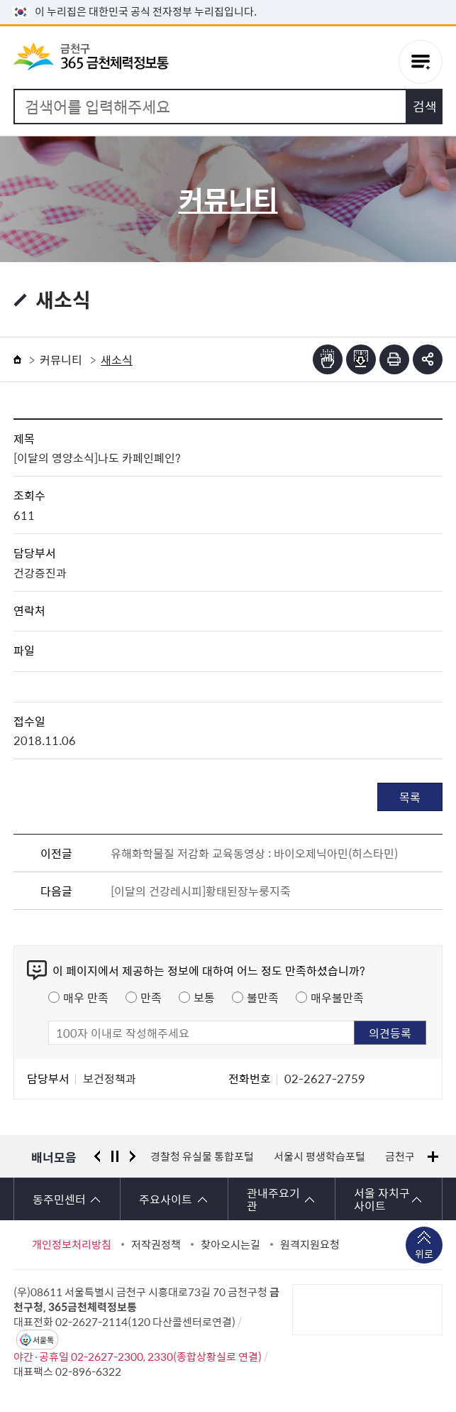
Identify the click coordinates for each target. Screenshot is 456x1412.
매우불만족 (337, 997)
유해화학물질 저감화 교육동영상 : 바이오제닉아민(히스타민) (254, 853)
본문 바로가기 (228, 0)
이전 (97, 1156)
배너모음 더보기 (433, 1156)
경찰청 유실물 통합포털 (202, 1156)
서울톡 (43, 1340)
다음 (132, 1156)
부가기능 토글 (428, 359)
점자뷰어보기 (328, 359)
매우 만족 (86, 997)
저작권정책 (156, 1244)
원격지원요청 (310, 1244)
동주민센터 (59, 1198)
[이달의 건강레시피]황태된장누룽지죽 (201, 890)
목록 (410, 796)
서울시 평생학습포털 (319, 1156)
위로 (424, 1255)
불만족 (263, 997)
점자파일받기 (361, 359)
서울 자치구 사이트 (382, 1199)
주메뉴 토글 (421, 62)
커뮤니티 (61, 359)
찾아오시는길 (230, 1244)
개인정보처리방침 (71, 1244)
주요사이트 (165, 1198)
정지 (114, 1156)
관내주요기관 (273, 1199)
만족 (151, 997)
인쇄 (394, 359)
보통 (204, 997)
